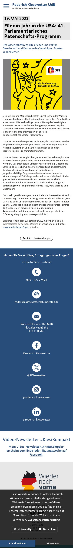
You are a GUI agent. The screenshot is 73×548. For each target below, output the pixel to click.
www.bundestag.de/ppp (15, 227)
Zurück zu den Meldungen (36, 238)
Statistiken (47, 529)
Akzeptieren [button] (52, 543)
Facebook (36, 454)
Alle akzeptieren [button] (17, 543)
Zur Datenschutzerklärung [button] (44, 520)
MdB (33, 5)
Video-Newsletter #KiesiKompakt (36, 439)
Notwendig (22, 529)
